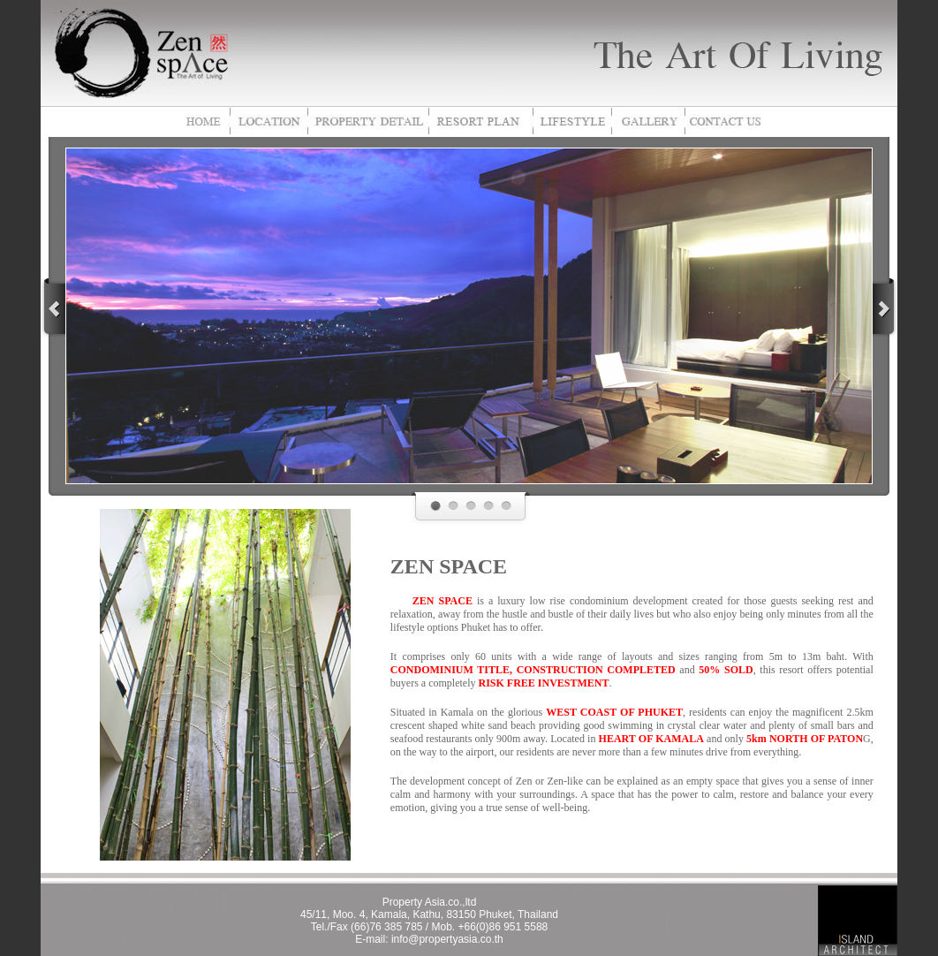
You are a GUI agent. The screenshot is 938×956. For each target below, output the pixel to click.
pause (491, 321)
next (885, 308)
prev (53, 308)
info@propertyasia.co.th (447, 939)
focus (89, 171)
